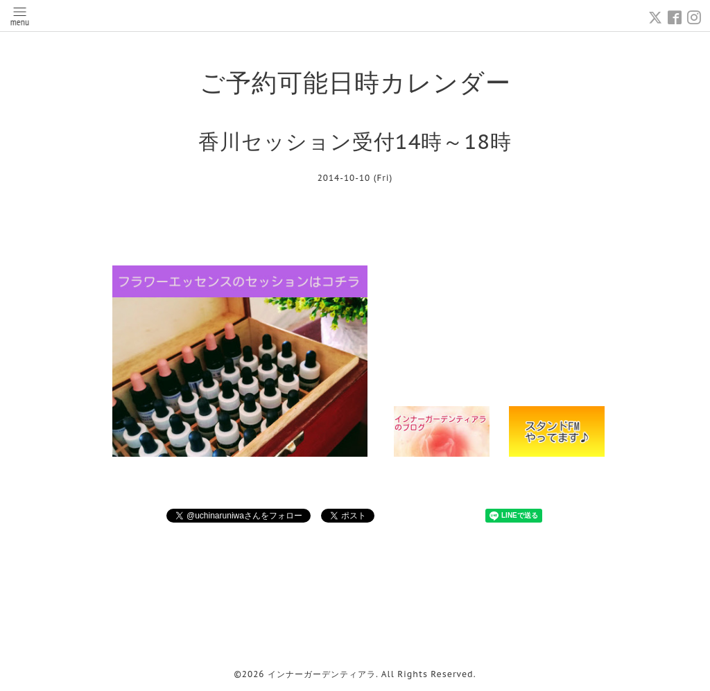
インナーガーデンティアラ (322, 674)
